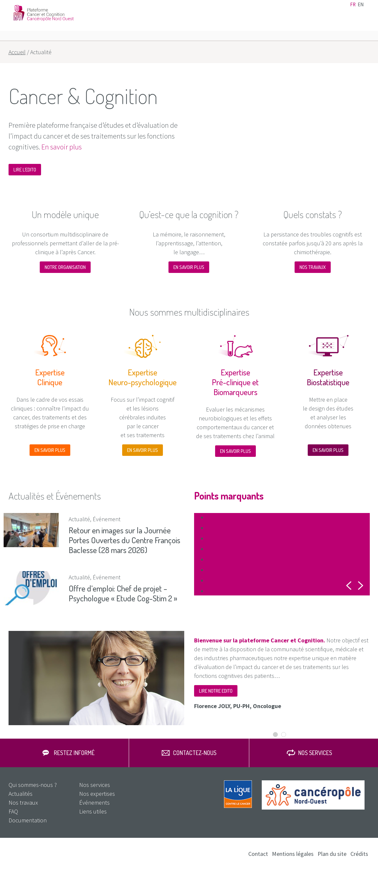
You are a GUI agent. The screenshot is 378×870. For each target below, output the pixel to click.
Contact (303, 9)
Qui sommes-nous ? (33, 785)
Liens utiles (281, 9)
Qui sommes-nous (194, 26)
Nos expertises (243, 26)
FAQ (350, 26)
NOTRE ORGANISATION (65, 267)
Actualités (228, 9)
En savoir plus (61, 146)
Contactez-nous (194, 753)
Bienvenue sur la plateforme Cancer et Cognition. (259, 640)
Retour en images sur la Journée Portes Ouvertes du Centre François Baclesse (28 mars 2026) (124, 540)
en (361, 9)
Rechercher (362, 26)
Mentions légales (293, 854)
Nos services (322, 26)
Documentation (331, 9)
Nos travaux (285, 26)
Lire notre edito (216, 691)
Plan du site (332, 854)
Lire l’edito (24, 170)
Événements (254, 9)
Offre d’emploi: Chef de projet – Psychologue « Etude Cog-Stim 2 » (123, 593)
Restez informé (74, 753)
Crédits (359, 854)
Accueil (17, 52)
